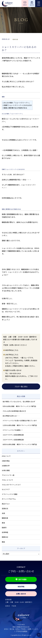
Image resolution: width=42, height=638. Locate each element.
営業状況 (5, 508)
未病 (3, 513)
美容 (3, 523)
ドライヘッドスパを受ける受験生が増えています (20, 420)
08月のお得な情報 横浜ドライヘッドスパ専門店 (20, 444)
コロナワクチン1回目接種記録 (13, 440)
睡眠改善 (15, 39)
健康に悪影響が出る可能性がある (15, 108)
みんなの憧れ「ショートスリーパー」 (16, 102)
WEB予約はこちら (11, 350)
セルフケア (6, 489)
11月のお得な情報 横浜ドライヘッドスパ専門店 (20, 425)
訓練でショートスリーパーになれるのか (17, 105)
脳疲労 (4, 527)
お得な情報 (6, 470)
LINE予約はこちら (11, 354)
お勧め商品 (6, 461)
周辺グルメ (6, 504)
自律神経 (5, 532)
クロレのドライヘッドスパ (11, 485)
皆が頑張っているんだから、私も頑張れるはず (19, 401)
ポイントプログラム (9, 499)
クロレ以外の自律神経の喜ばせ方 (14, 411)
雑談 (3, 542)
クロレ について (7, 480)
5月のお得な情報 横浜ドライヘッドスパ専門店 (19, 406)
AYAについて (6, 456)
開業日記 (5, 537)
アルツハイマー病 (8, 475)
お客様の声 (6, 466)
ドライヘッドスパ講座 (9, 494)
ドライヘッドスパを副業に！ (13, 430)
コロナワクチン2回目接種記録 (13, 435)
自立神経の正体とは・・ (11, 416)
